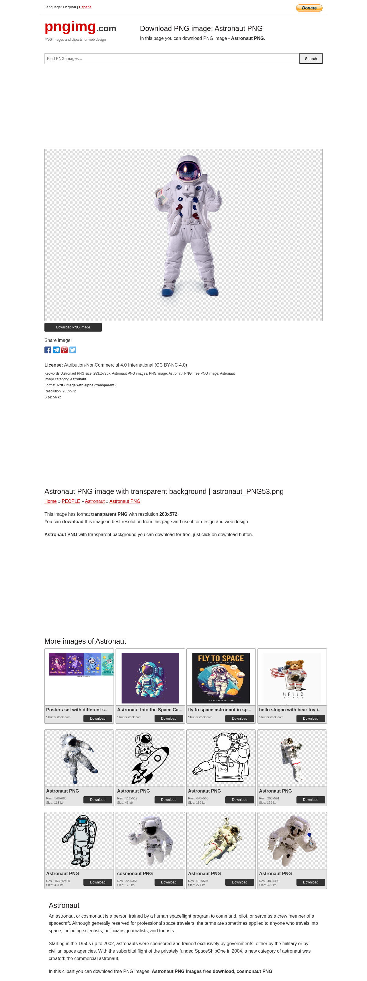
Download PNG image (73, 327)
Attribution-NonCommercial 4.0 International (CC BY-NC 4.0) (125, 365)
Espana (85, 7)
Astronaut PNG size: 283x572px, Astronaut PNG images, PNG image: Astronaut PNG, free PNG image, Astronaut (148, 373)
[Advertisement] (183, 109)
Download (97, 719)
